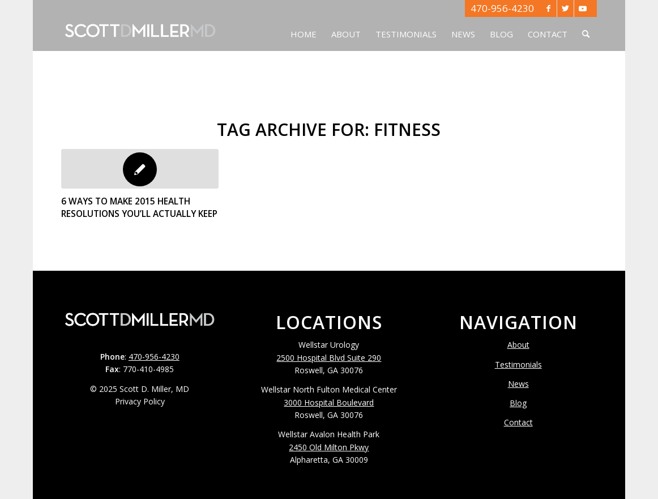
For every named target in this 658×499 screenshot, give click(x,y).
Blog (518, 403)
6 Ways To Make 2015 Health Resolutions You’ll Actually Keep (139, 207)
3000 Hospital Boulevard (329, 402)
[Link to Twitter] (565, 8)
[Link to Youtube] (582, 8)
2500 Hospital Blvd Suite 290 (328, 357)
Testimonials (518, 364)
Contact (518, 422)
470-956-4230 (502, 8)
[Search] (586, 25)
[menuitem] (303, 25)
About (518, 344)
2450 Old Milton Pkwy (329, 447)
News (518, 383)
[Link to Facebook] (548, 8)
